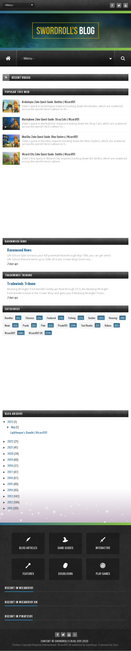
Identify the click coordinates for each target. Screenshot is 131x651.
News (7, 325)
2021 (10, 447)
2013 (10, 496)
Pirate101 (62, 325)
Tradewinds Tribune (21, 283)
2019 (10, 459)
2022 (10, 441)
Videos (108, 325)
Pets (43, 325)
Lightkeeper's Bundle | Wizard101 (28, 432)
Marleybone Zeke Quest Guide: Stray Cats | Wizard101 (50, 119)
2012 (10, 502)
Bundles (9, 318)
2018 (10, 465)
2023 (10, 421)
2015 (10, 483)
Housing (113, 318)
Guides (91, 318)
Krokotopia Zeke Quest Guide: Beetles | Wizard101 (48, 102)
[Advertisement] (65, 199)
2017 (10, 471)
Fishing (72, 318)
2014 (10, 489)
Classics (30, 318)
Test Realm (87, 325)
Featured (51, 318)
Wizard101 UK (36, 333)
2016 (10, 477)
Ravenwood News (19, 250)
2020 (10, 453)
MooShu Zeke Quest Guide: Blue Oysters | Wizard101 (50, 136)
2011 (10, 508)
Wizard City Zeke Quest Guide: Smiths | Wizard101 (48, 154)
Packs (26, 325)
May (13, 427)
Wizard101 (10, 333)
